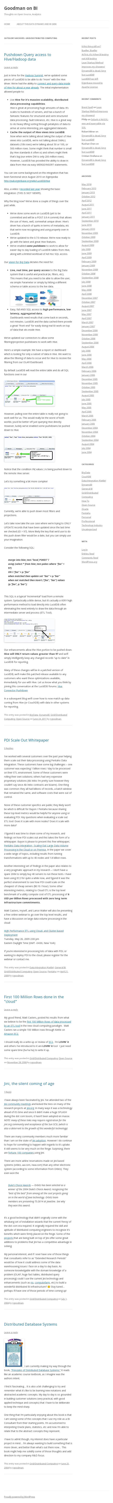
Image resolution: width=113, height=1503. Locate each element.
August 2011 (88, 204)
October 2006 (88, 338)
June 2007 (87, 310)
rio (32, 1282)
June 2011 (87, 208)
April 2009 (87, 257)
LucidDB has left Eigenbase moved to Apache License (92, 82)
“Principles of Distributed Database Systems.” (36, 1370)
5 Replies (8, 748)
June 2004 (87, 452)
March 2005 (87, 415)
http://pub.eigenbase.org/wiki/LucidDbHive (27, 180)
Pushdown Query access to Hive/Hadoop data (27, 56)
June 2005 (87, 403)
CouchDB (86, 476)
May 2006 (86, 358)
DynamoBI (44, 714)
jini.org (30, 1108)
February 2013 (89, 188)
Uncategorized (89, 529)
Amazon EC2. (11, 1033)
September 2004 (90, 440)
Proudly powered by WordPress (19, 1496)
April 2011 (87, 212)
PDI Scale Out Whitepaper (26, 740)
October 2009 (88, 237)
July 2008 (86, 281)
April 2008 (87, 293)
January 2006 (88, 375)
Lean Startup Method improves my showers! (95, 111)
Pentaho (52, 971)
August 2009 (88, 245)
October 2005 (88, 387)
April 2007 (87, 318)
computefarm (42, 1282)
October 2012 (88, 196)
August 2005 (88, 395)
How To (85, 500)
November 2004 (90, 431)
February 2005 (89, 419)
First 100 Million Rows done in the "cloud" (34, 999)
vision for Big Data (19, 262)
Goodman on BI (21, 8)
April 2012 (87, 200)
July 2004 (86, 448)
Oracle (85, 509)
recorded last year (30, 189)
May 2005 (86, 407)
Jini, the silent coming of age (29, 1083)
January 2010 (88, 228)
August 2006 (88, 346)
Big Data (34, 714)
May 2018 (86, 184)
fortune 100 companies (21, 1152)
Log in (85, 549)
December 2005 (90, 379)
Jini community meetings (17, 1104)
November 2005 (90, 383)
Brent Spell (87, 107)
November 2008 (90, 269)
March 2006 (87, 366)
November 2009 (90, 233)
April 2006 (87, 362)
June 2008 (87, 285)
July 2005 (86, 399)
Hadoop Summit (34, 75)
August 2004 (88, 444)
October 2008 (88, 273)
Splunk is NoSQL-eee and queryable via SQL (95, 123)
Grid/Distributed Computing (18, 971)
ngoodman (55, 718)
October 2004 (88, 435)
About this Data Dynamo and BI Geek (36, 24)
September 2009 (90, 241)
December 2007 (90, 297)
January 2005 (88, 423)
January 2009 (88, 265)
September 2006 (90, 342)
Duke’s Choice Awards (19, 1185)
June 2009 (87, 253)
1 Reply (8, 1091)
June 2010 (87, 224)
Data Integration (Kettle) (42, 967)
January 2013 (88, 192)
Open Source (23, 718)
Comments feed (90, 557)
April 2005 (87, 411)
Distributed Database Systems (30, 1324)
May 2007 (86, 314)
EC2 (51, 1042)
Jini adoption (39, 1140)
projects (9, 1238)
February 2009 (89, 261)
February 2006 (89, 371)
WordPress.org (89, 561)
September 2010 (90, 220)
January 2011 (88, 216)
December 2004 (90, 427)
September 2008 (90, 277)
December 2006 (90, 330)
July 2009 (86, 249)
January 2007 (88, 326)
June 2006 (87, 354)
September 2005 (90, 391)
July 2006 (86, 350)
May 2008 (86, 289)
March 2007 (87, 322)
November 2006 (90, 334)
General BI (60, 967)
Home (7, 24)
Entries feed (88, 553)
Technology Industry (92, 525)
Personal (86, 517)
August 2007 (88, 306)
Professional (88, 521)
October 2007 (88, 302)
